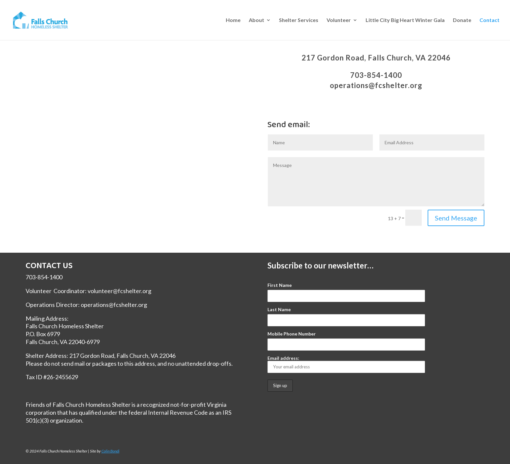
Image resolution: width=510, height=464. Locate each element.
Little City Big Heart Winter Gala (405, 20)
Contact (489, 20)
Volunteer (339, 20)
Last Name (279, 309)
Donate (462, 20)
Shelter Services (298, 20)
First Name (279, 285)
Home (233, 20)
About (256, 20)
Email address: (346, 364)
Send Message (456, 218)
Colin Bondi (110, 451)
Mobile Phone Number (291, 333)
